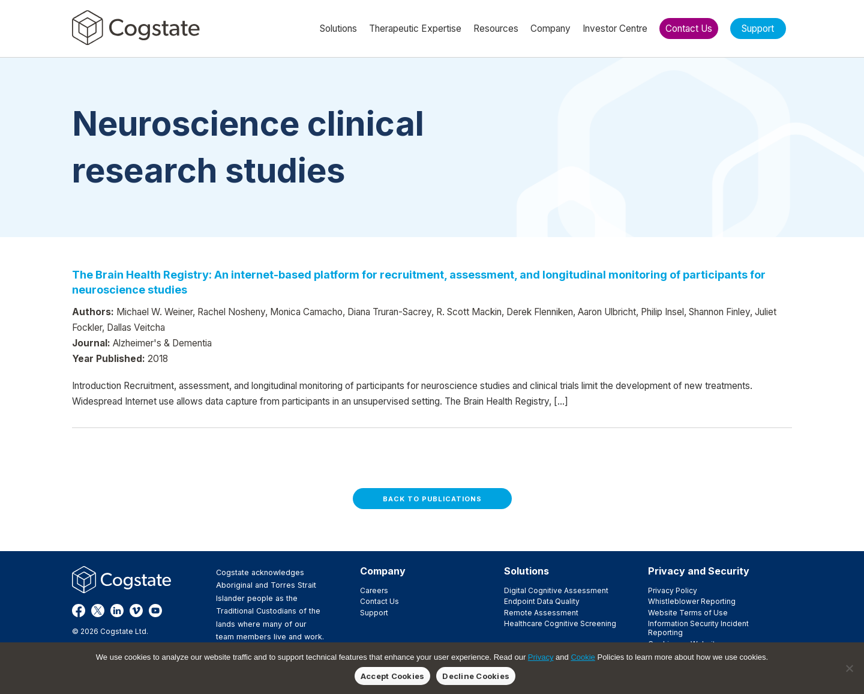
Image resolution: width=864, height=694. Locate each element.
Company (383, 571)
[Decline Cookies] (849, 668)
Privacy (541, 657)
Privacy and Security (698, 571)
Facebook (78, 610)
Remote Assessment (541, 612)
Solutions (526, 571)
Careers (374, 590)
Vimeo (136, 610)
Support (374, 612)
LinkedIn (117, 610)
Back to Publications (432, 499)
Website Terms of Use (688, 612)
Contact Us (379, 601)
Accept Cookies (393, 676)
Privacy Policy (672, 590)
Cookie (583, 657)
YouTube (155, 610)
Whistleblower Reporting (692, 601)
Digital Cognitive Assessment (556, 590)
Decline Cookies (475, 676)
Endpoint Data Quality (542, 601)
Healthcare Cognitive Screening (560, 623)
